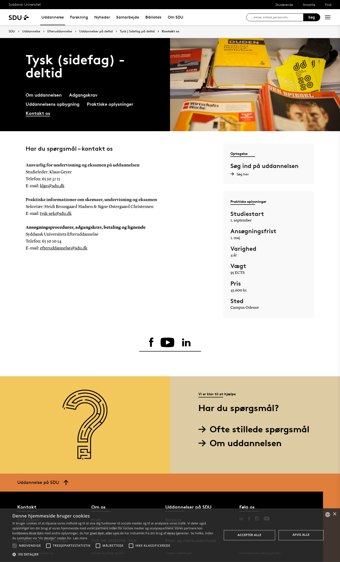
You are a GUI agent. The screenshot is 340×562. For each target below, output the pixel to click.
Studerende (284, 4)
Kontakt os (170, 31)
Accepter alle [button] (249, 535)
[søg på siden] (276, 17)
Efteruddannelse (59, 31)
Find (328, 4)
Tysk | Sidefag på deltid (137, 31)
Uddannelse (52, 17)
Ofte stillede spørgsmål (255, 429)
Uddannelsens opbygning (52, 104)
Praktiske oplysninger (110, 104)
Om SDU (175, 17)
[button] (14, 546)
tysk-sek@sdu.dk (56, 213)
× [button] (334, 514)
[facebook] (151, 343)
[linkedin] (187, 343)
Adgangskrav (83, 95)
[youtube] (167, 343)
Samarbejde (127, 17)
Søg (311, 17)
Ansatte (309, 4)
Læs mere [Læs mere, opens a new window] (80, 538)
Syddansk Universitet (25, 4)
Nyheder (102, 17)
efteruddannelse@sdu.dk (63, 248)
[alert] (170, 535)
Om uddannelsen (44, 95)
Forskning (79, 17)
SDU (12, 31)
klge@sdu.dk (52, 186)
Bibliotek (153, 17)
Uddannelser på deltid (96, 31)
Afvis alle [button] (301, 535)
